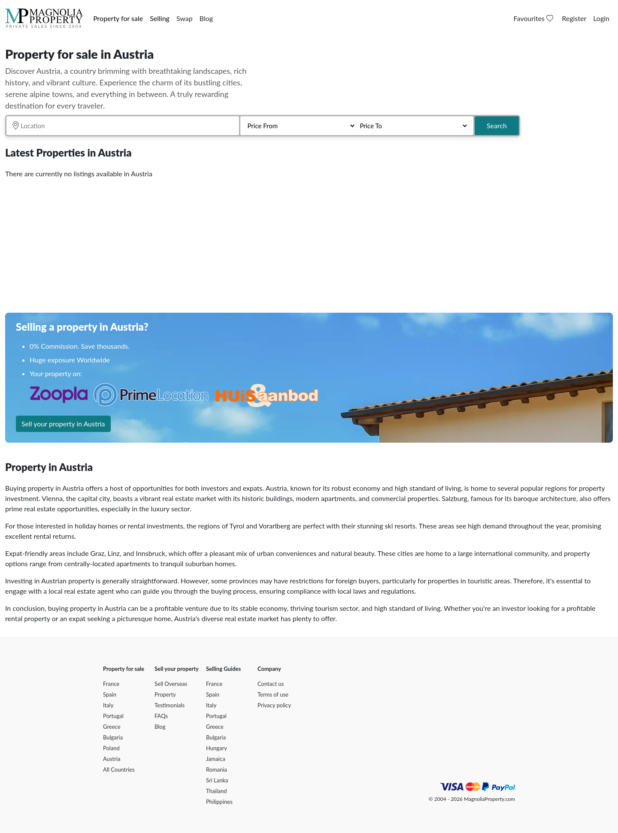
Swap (184, 18)
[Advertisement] (262, 242)
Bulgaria (113, 737)
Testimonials (169, 705)
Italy (108, 705)
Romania (216, 769)
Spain (109, 694)
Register (574, 18)
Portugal (113, 715)
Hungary (216, 748)
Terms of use (273, 694)
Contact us (271, 683)
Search (497, 125)
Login (601, 18)
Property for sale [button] (118, 18)
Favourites (534, 18)
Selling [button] (160, 18)
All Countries (119, 769)
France (111, 683)
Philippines (219, 801)
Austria (112, 758)
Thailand (216, 791)
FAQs (161, 715)
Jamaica (215, 758)
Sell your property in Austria (63, 424)
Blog (206, 18)
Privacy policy (274, 705)
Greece (112, 726)
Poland (111, 748)
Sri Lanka (217, 780)
